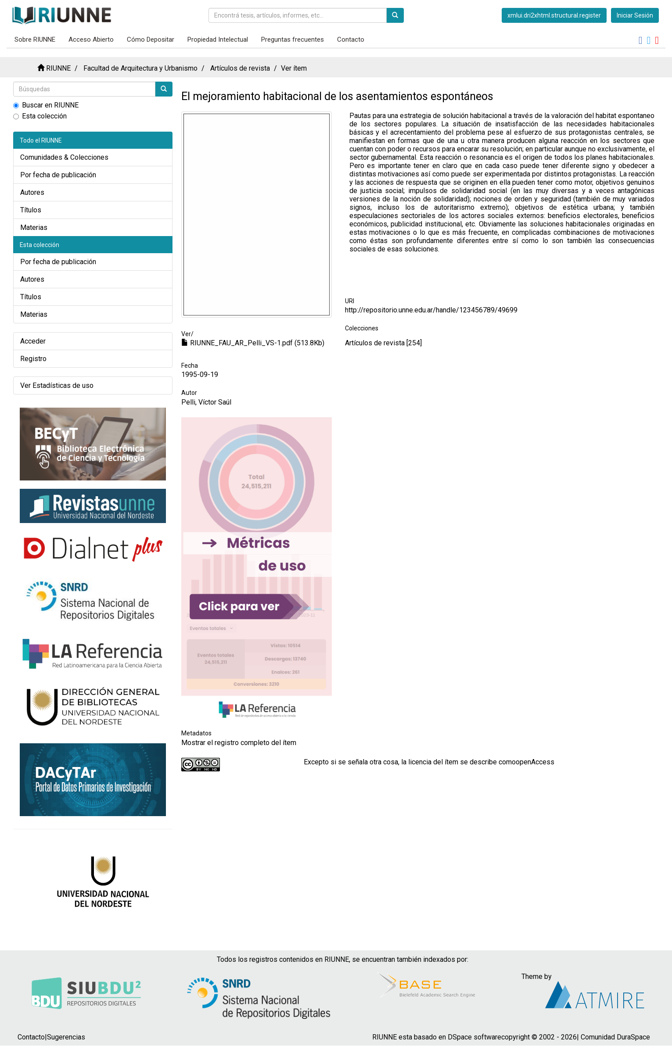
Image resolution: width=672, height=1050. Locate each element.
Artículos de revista (240, 68)
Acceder (33, 341)
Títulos (30, 210)
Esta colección (40, 116)
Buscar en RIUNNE (46, 105)
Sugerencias (66, 1037)
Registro (33, 359)
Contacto (350, 39)
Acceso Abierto (91, 39)
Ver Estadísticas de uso (56, 385)
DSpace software (474, 1037)
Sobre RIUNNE (34, 39)
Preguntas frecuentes (292, 39)
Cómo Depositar (150, 39)
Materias (33, 227)
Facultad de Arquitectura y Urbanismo (140, 68)
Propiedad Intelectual (217, 39)
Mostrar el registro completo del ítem (238, 742)
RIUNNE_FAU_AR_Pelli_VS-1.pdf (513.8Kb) (252, 343)
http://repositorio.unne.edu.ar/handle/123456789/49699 (431, 310)
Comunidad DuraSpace (615, 1037)
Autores (32, 192)
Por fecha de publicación (58, 175)
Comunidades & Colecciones (64, 157)
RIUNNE (58, 68)
